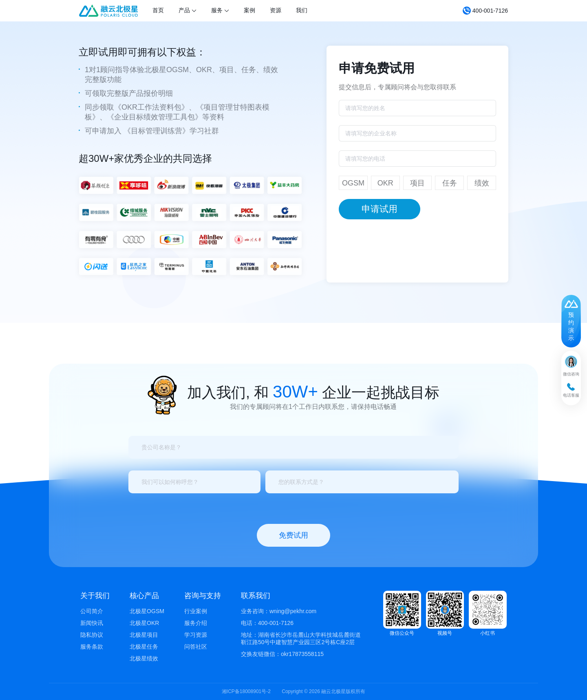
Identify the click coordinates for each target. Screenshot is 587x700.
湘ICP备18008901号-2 (246, 691)
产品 (187, 10)
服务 (220, 10)
